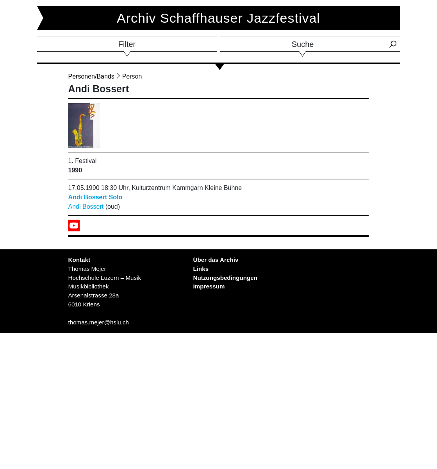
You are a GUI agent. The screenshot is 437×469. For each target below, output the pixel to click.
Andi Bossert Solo (95, 197)
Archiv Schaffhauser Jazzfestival (218, 18)
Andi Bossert (85, 206)
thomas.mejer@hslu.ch (98, 322)
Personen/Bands (91, 76)
